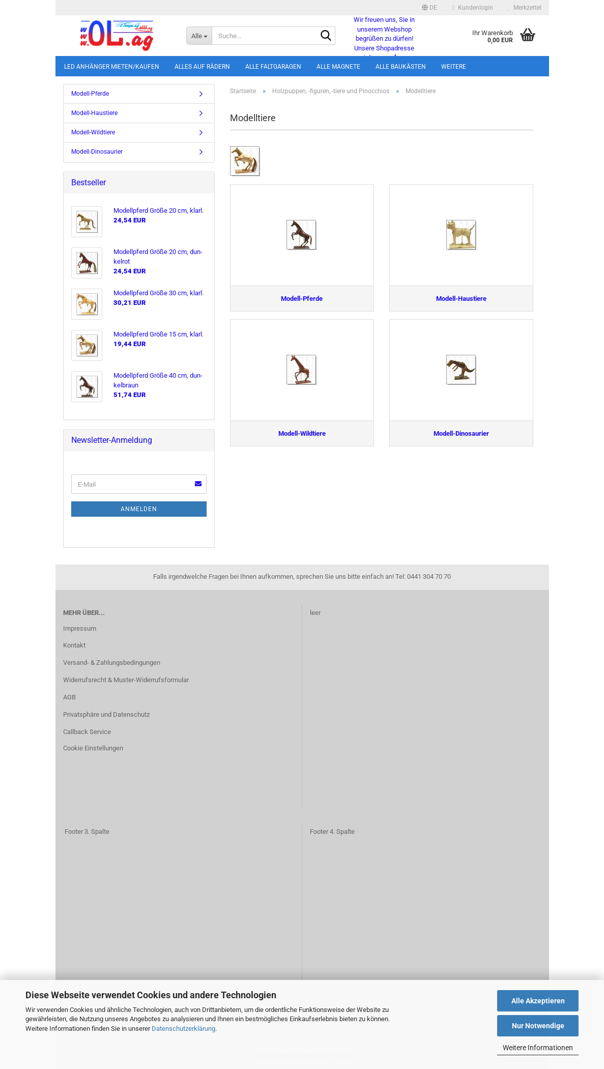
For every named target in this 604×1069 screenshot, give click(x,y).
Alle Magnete (338, 66)
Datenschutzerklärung (183, 1028)
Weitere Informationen (538, 1048)
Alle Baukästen (401, 66)
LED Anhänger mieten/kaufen (111, 66)
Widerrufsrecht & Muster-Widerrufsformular (126, 680)
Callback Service (87, 732)
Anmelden (139, 509)
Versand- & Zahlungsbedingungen (111, 662)
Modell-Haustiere (94, 113)
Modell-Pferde (90, 93)
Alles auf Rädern (202, 66)
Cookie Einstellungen (93, 748)
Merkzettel (524, 7)
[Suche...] (199, 35)
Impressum (79, 628)
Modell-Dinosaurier (97, 151)
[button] (429, 7)
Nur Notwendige (538, 1026)
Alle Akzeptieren (538, 1001)
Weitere (453, 66)
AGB (69, 697)
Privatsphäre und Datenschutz (106, 714)
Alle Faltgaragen (273, 66)
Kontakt (74, 645)
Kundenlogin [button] (472, 7)
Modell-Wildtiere (93, 132)
